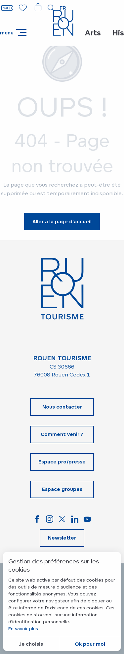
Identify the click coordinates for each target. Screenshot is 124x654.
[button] (51, 8)
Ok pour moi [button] (90, 644)
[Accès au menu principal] (13, 32)
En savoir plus (23, 628)
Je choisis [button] (31, 644)
